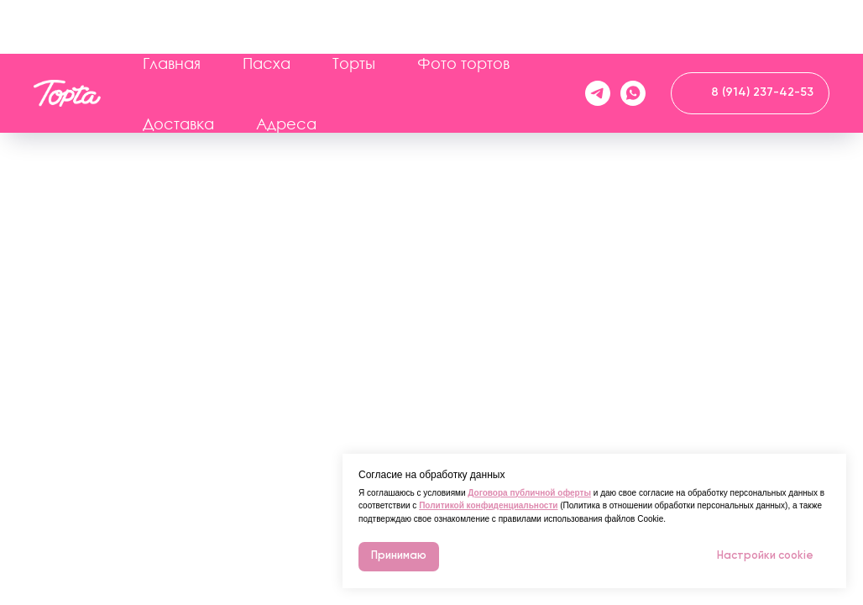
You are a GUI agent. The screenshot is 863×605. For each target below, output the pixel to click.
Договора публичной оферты (529, 492)
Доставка (178, 69)
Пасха (266, 9)
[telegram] (597, 39)
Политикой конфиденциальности (488, 505)
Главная (172, 9)
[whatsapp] (633, 39)
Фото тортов (463, 9)
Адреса (286, 69)
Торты (353, 9)
